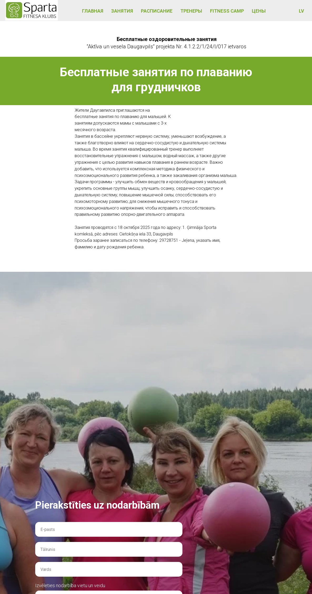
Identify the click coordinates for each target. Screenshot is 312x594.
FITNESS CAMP (227, 11)
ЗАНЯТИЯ (122, 11)
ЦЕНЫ (259, 11)
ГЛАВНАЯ (92, 11)
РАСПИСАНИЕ (156, 11)
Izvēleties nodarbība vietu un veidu (70, 585)
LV (301, 11)
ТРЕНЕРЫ (191, 11)
